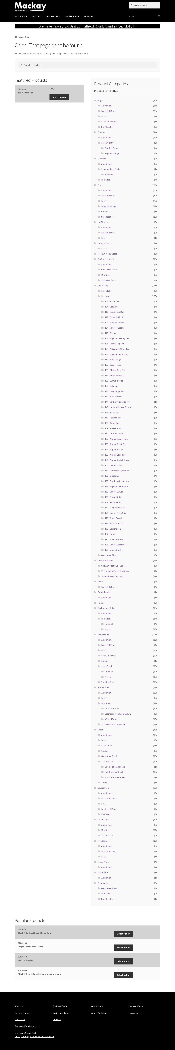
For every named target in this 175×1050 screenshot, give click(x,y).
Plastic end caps (105, 560)
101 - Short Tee (112, 301)
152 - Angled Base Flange (116, 438)
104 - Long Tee (111, 306)
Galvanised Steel (109, 269)
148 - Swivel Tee (112, 423)
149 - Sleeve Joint (113, 428)
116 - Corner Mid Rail (114, 311)
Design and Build (60, 1013)
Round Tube (103, 687)
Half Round (103, 222)
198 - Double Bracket (114, 544)
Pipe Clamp (103, 285)
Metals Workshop (99, 1013)
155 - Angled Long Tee (115, 454)
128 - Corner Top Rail (114, 343)
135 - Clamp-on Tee (114, 380)
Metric (108, 629)
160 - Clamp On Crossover (117, 470)
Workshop (36, 16)
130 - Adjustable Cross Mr (116, 354)
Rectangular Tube (106, 608)
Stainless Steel (108, 126)
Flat (100, 185)
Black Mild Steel (108, 111)
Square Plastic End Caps (112, 576)
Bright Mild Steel (109, 121)
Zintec (104, 782)
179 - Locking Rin (113, 528)
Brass (104, 116)
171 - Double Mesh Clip (115, 513)
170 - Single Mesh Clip (115, 507)
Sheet (100, 729)
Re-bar (101, 602)
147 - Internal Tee (113, 417)
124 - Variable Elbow (114, 327)
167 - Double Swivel (114, 491)
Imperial (109, 624)
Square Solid (103, 787)
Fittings (105, 296)
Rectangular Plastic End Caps (115, 571)
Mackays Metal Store (107, 253)
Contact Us (20, 1019)
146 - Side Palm (112, 412)
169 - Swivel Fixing (113, 502)
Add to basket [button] (59, 97)
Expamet (102, 158)
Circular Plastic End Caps (112, 565)
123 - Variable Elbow (114, 322)
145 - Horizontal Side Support (118, 407)
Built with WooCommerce (42, 1036)
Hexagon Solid (104, 243)
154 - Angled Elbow (114, 449)
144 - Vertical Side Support (117, 401)
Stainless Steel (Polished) (113, 724)
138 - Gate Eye (111, 386)
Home (20, 37)
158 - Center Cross (113, 465)
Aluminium (106, 105)
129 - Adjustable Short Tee (117, 349)
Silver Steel (106, 666)
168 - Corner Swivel (113, 497)
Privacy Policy (21, 1036)
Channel (102, 132)
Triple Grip (103, 872)
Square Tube (103, 819)
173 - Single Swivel (113, 518)
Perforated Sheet (106, 259)
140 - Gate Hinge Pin (114, 391)
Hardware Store (72, 16)
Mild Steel (109, 174)
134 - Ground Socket (114, 375)
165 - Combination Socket (117, 481)
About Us (19, 1006)
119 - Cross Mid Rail (114, 317)
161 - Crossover (112, 475)
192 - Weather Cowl (114, 539)
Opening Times (22, 1013)
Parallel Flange (112, 148)
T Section (102, 840)
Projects (57, 1019)
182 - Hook (110, 534)
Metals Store (21, 16)
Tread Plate (103, 861)
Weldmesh (103, 883)
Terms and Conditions (25, 1026)
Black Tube (106, 290)
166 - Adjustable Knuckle (116, 486)
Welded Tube (111, 719)
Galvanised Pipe (108, 555)
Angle (100, 100)
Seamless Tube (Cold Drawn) (118, 713)
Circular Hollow (112, 708)
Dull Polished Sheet (114, 772)
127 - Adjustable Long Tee (117, 338)
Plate (100, 581)
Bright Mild (106, 745)
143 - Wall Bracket (113, 396)
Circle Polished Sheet (115, 766)
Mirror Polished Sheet (115, 777)
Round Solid (103, 634)
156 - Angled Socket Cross (117, 460)
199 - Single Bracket (114, 549)
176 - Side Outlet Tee (114, 523)
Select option (123, 933)
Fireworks (88, 16)
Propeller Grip (104, 592)
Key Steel (105, 814)
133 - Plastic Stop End (115, 370)
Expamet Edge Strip (110, 169)
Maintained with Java (25, 1040)
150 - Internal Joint (114, 433)
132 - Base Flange (113, 364)
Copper (104, 211)
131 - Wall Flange (113, 359)
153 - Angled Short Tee (115, 444)
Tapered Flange (112, 153)
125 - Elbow (110, 333)
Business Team (53, 16)
